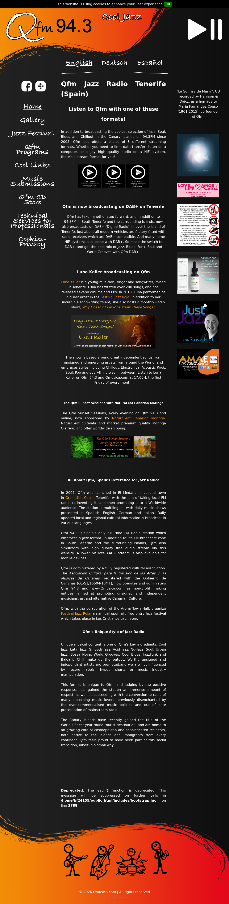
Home (32, 106)
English (79, 63)
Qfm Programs (32, 149)
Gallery (32, 120)
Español (150, 63)
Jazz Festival (32, 133)
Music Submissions (32, 181)
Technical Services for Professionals (32, 221)
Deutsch (114, 63)
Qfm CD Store (32, 200)
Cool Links (32, 165)
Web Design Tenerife (115, 897)
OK (168, 4)
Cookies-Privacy (32, 242)
